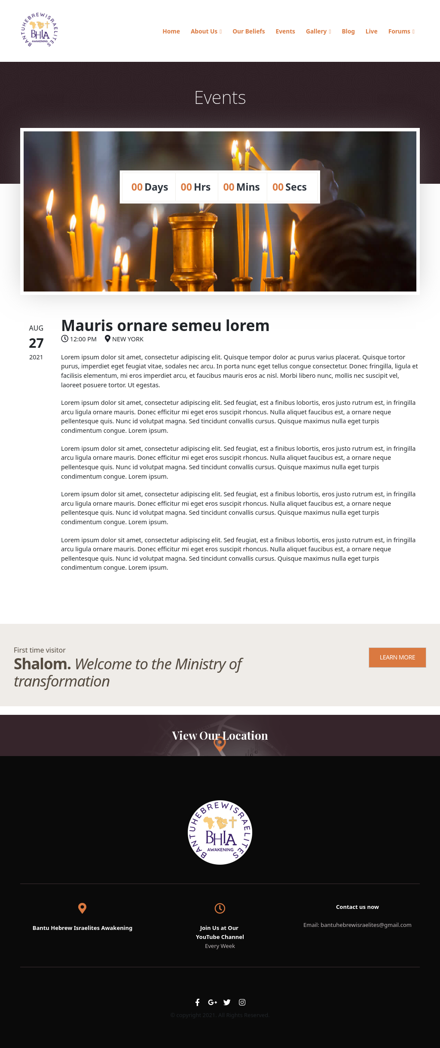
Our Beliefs (248, 31)
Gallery (316, 31)
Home (171, 31)
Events (285, 31)
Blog (348, 31)
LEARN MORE (397, 657)
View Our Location (220, 735)
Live (372, 31)
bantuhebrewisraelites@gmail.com (366, 925)
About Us (204, 31)
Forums (399, 31)
